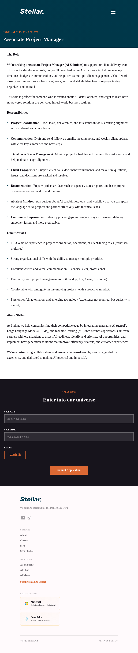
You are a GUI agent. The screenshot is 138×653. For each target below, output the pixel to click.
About (23, 535)
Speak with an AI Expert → (34, 582)
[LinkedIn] (23, 518)
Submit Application (69, 469)
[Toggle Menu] (113, 11)
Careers (24, 540)
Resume (8, 448)
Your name (10, 412)
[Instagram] (29, 518)
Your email (10, 430)
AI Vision (25, 575)
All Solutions (27, 564)
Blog (22, 545)
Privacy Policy (108, 641)
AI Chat (24, 570)
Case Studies (26, 551)
